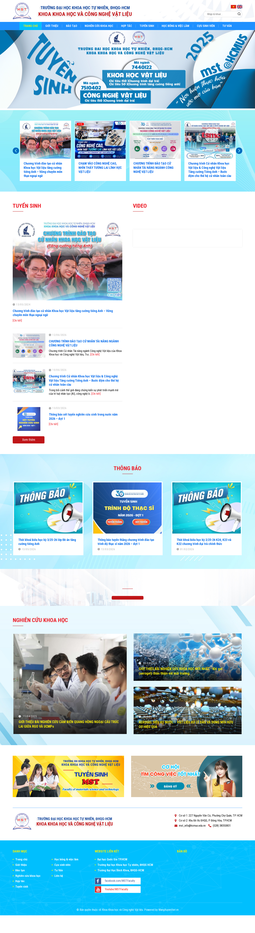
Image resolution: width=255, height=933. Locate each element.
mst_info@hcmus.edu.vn (192, 825)
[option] (127, 70)
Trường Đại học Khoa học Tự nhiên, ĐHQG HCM (125, 865)
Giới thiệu (51, 26)
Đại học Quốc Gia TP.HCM (112, 859)
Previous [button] (16, 151)
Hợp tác (126, 26)
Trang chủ (30, 26)
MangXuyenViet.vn (168, 909)
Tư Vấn (227, 26)
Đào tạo (71, 26)
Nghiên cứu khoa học (99, 26)
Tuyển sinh (147, 26)
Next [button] (239, 151)
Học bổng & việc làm (175, 26)
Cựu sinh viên (206, 26)
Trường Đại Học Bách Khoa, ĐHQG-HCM (120, 870)
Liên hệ (58, 876)
